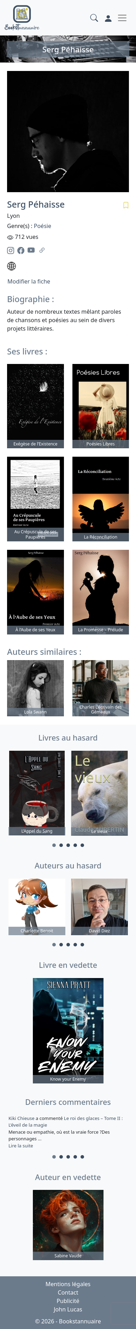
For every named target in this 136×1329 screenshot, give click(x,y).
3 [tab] (68, 845)
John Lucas (68, 1309)
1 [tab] (54, 845)
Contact (68, 1292)
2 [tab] (61, 845)
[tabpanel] (37, 794)
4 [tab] (75, 845)
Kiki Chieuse (22, 1118)
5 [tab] (82, 845)
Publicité (68, 1301)
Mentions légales (68, 1284)
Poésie (42, 226)
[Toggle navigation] (122, 18)
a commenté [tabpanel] (68, 1132)
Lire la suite (20, 1145)
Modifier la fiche (28, 281)
